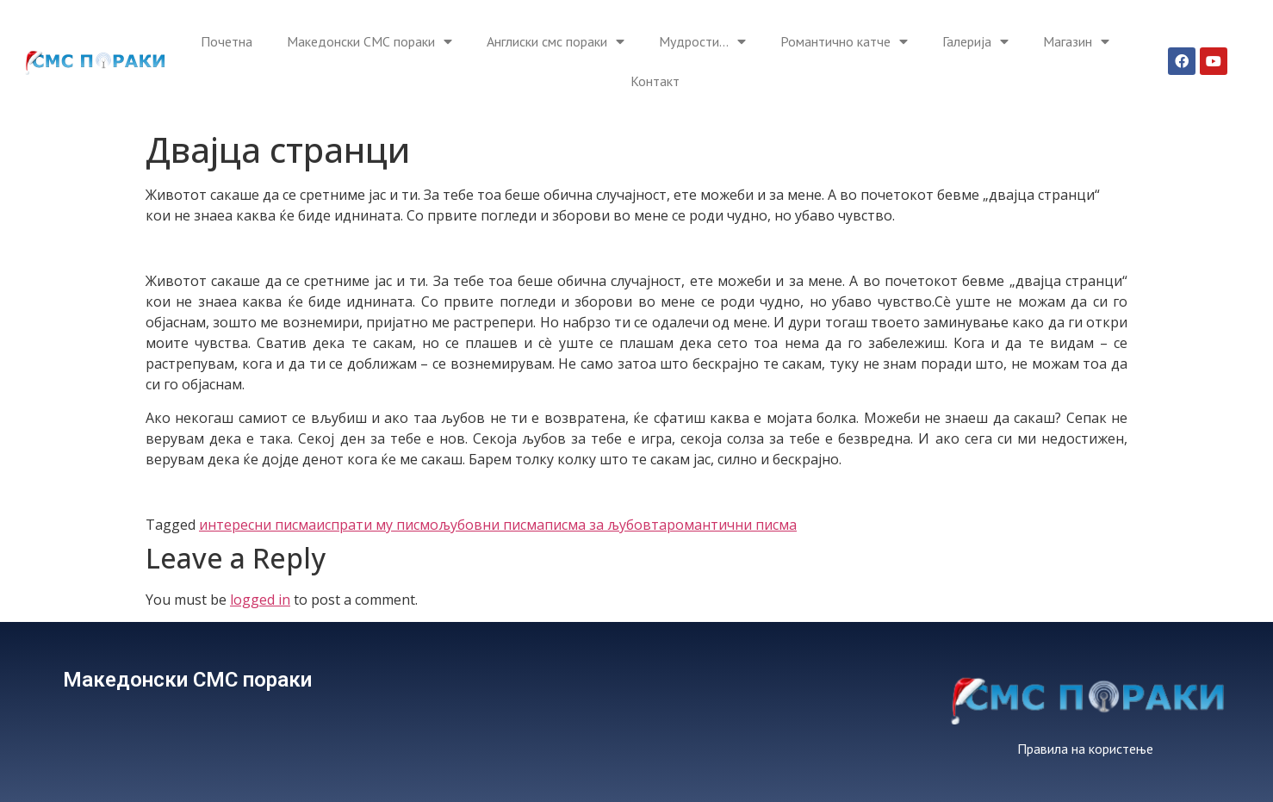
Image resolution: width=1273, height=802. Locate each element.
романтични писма (732, 524)
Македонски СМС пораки (369, 41)
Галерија (975, 41)
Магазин (1076, 41)
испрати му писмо (377, 524)
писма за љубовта (605, 524)
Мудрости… (702, 41)
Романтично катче (844, 41)
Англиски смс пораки (555, 41)
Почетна (226, 41)
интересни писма (257, 524)
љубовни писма (491, 524)
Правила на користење (1085, 748)
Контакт (655, 81)
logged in (260, 599)
